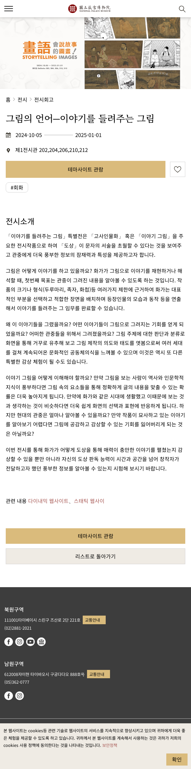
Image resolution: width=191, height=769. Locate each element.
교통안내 (92, 620)
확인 (177, 759)
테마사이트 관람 (85, 169)
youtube (30, 641)
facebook (8, 641)
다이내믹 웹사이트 (48, 500)
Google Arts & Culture (41, 641)
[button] (168, 8)
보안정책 (109, 745)
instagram (19, 641)
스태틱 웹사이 (89, 500)
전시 (22, 99)
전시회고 (44, 99)
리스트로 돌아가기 (95, 556)
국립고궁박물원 (89, 8)
